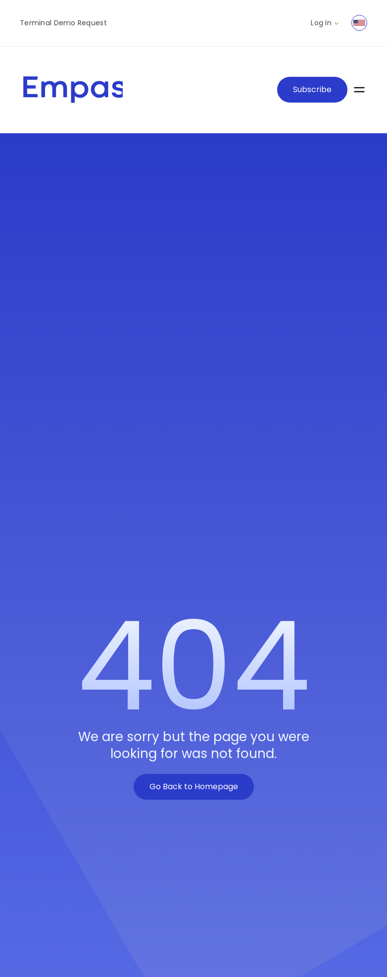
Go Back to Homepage (193, 786)
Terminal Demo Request (63, 23)
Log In (325, 23)
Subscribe (312, 89)
